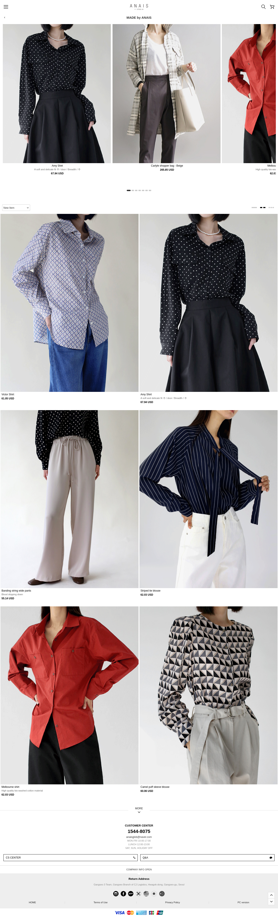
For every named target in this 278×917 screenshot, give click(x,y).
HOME (47, 901)
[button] (129, 190)
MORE (139, 808)
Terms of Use (115, 901)
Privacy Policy (187, 901)
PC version (243, 902)
